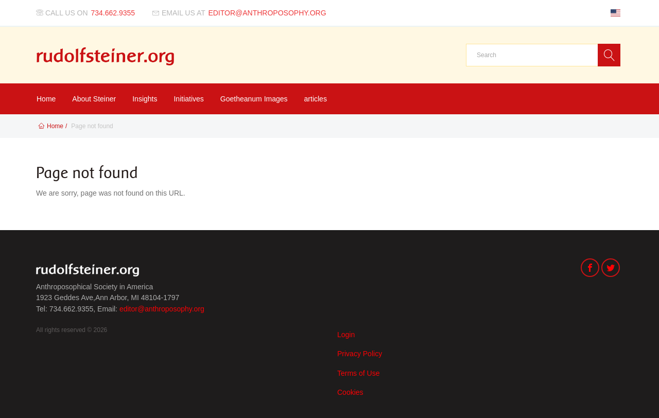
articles (315, 99)
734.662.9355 (113, 13)
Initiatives (188, 99)
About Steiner (94, 99)
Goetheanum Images (254, 99)
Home (46, 99)
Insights (144, 99)
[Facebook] (590, 269)
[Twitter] (610, 269)
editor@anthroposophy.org (161, 309)
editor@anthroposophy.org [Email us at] (267, 13)
